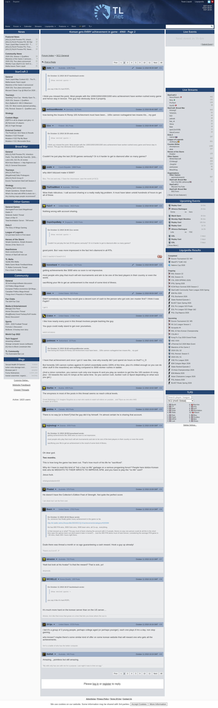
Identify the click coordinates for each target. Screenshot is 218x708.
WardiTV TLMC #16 (178, 262)
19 (36, 56)
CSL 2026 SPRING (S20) (181, 280)
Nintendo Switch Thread (15, 215)
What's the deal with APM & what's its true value (22, 193)
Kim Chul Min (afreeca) (180, 182)
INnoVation (197, 410)
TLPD (190, 392)
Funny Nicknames (12, 373)
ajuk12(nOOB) (175, 130)
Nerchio (196, 405)
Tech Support (12, 339)
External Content (13, 130)
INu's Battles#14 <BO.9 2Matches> (19, 103)
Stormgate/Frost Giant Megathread (19, 209)
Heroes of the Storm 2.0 (15, 245)
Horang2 (173, 110)
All (161, 63)
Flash (174, 417)
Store (74, 26)
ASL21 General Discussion (16, 165)
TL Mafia (9, 259)
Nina (171, 100)
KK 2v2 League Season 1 (181, 324)
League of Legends (14, 232)
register (106, 684)
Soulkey (196, 417)
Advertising (91, 700)
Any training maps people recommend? (21, 196)
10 (36, 39)
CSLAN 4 (174, 334)
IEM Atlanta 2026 (177, 373)
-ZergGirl (173, 164)
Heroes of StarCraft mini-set (16, 255)
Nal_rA (172, 121)
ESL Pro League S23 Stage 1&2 (183, 309)
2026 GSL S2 (176, 350)
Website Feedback (21, 385)
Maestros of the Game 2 (180, 347)
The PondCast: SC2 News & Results (20, 133)
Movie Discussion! (13, 317)
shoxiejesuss (174, 146)
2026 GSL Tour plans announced (18, 61)
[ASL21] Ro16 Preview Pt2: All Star (19, 42)
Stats (174, 412)
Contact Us (127, 700)
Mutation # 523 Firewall (14, 136)
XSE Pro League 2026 (179, 360)
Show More (172, 245)
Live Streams (190, 89)
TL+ (90, 26)
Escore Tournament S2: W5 (181, 321)
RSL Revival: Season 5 (180, 354)
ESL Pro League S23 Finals (181, 306)
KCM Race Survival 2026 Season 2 (184, 287)
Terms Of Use (115, 700)
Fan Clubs (10, 299)
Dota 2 (9, 225)
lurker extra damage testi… (16, 367)
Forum (17, 26)
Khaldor (173, 154)
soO (195, 408)
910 (171, 116)
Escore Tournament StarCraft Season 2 (21, 181)
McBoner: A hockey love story (17, 330)
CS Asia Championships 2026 (182, 370)
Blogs (21, 359)
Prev (115, 63)
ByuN (174, 405)
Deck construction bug (14, 252)
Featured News (12, 37)
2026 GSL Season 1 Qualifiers (17, 56)
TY (173, 406)
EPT (82, 26)
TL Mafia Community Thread (16, 267)
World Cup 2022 (13, 334)
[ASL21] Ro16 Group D (14, 178)
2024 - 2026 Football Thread (16, 324)
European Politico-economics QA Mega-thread (22, 289)
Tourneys (10, 95)
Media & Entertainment (16, 306)
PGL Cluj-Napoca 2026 (180, 313)
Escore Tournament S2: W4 (181, 259)
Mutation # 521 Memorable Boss (18, 141)
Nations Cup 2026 (178, 265)
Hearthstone (11, 249)
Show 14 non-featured (176, 195)
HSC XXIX (175, 341)
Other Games (21, 201)
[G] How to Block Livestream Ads (18, 347)
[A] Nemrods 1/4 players (15, 123)
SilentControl (174, 132)
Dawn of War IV (12, 218)
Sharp (195, 421)
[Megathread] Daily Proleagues (17, 175)
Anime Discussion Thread (15, 311)
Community (21, 275)
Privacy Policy (103, 700)
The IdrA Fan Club (13, 301)
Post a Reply (48, 62)
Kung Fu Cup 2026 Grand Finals (183, 337)
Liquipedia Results (190, 250)
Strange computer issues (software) (19, 344)
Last (173, 421)
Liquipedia (199, 2)
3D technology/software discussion (19, 283)
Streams (38, 26)
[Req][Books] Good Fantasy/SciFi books (21, 314)
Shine (172, 124)
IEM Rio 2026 (176, 293)
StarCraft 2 (21, 71)
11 (149, 63)
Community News (14, 54)
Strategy (9, 113)
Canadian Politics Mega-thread (17, 292)
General (9, 77)
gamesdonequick (178, 177)
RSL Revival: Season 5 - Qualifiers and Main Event (22, 109)
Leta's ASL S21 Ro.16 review (17, 160)
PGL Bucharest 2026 (179, 296)
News (21, 31)
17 (36, 44)
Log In (7, 2)
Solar (174, 410)
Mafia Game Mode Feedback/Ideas (19, 265)
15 (36, 61)
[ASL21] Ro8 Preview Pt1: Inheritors (19, 39)
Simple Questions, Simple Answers (19, 191)
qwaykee (35, 370)
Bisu (195, 415)
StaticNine (34, 367)
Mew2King (174, 170)
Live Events (190, 31)
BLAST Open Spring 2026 (181, 303)
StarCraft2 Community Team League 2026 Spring (190, 290)
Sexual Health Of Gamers (15, 365)
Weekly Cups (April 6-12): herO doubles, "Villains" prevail (19, 64)
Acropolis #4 (176, 328)
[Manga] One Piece (13, 309)
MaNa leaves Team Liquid (15, 66)
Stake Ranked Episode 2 (180, 367)
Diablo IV (9, 212)
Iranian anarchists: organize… (17, 376)
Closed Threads (21, 390)
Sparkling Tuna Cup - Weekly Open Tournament (22, 98)
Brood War (21, 146)
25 (36, 66)
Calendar (28, 26)
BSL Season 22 (177, 274)
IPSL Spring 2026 (178, 283)
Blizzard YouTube (178, 187)
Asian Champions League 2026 (183, 376)
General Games (13, 207)
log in (96, 684)
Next (155, 63)
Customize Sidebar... (21, 380)
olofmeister (174, 167)
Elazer (196, 412)
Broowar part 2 (11, 370)
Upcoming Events (190, 200)
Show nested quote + (61, 80)
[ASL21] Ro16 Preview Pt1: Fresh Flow (19, 47)
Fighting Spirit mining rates (16, 188)
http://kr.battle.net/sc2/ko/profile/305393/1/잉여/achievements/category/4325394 (78, 523)
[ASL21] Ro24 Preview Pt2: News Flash (19, 49)
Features (63, 26)
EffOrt (174, 419)
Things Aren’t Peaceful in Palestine (19, 294)
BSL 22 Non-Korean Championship (184, 331)
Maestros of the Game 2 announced (19, 59)
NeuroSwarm (175, 97)
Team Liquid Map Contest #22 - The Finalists (19, 44)
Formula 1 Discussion (14, 327)
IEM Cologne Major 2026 (180, 363)
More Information (158, 704)
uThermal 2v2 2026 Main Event (183, 344)
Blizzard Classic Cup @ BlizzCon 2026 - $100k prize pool (22, 90)
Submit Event (207, 44)
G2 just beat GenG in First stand (18, 235)
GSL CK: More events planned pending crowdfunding (22, 106)
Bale (171, 127)
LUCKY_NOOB (33, 373)
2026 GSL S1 (176, 357)
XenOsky (35, 375)
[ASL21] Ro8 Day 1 (13, 173)
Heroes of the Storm (15, 239)
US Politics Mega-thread (15, 286)
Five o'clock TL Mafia (14, 270)
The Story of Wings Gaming (16, 228)
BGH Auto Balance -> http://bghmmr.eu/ (21, 163)
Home (7, 26)
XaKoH (172, 137)
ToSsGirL (173, 113)
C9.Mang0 (173, 161)
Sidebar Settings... (190, 425)
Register (16, 2)
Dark (173, 408)
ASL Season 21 (177, 277)
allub (171, 149)
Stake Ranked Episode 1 (180, 300)
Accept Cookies (139, 704)
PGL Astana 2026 (178, 380)
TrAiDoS (35, 364)
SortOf (172, 106)
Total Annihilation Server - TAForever (20, 220)
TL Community (12, 351)
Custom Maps (12, 118)
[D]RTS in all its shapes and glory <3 (20, 120)
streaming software (13, 341)
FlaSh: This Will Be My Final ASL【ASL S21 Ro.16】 (22, 157)
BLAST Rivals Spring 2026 (181, 383)
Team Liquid (186, 2)
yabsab (172, 119)
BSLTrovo (175, 191)
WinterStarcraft (175, 159)
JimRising (173, 142)
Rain (173, 415)
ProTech (173, 103)
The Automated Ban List (15, 354)
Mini (195, 419)
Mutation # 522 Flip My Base (16, 138)
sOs (195, 406)
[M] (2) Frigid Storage (14, 126)
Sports (9, 322)
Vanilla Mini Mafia (12, 262)
